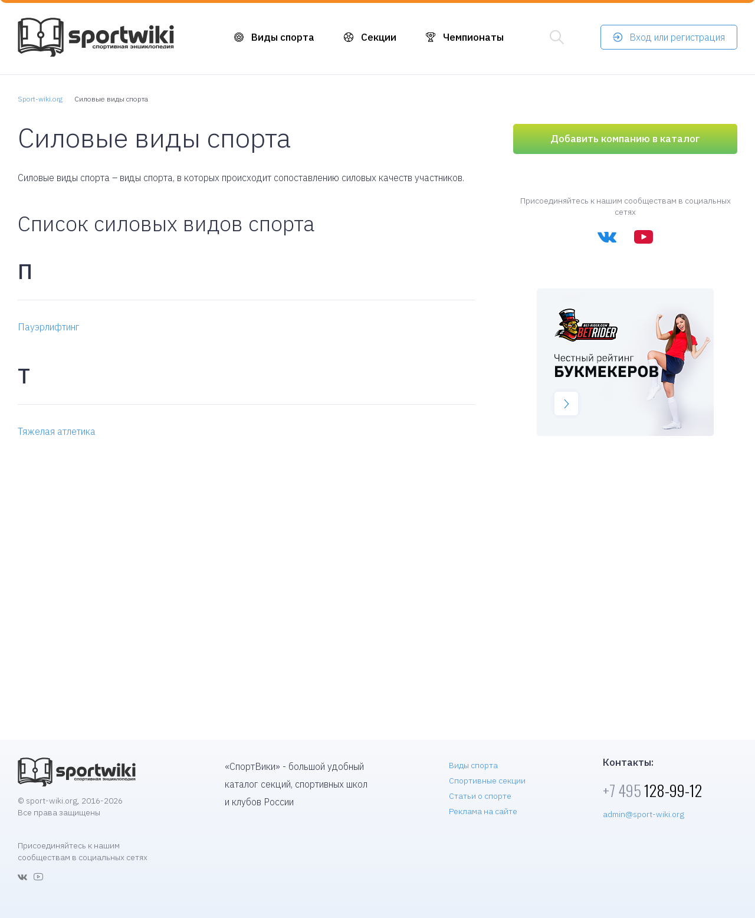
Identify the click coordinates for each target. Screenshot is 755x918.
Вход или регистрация (677, 37)
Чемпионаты (473, 37)
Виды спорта (282, 37)
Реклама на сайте (483, 811)
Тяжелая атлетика (57, 431)
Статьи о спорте (480, 796)
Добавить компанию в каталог (625, 138)
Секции (378, 37)
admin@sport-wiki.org (643, 814)
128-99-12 (652, 790)
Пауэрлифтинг (49, 327)
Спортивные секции (487, 780)
